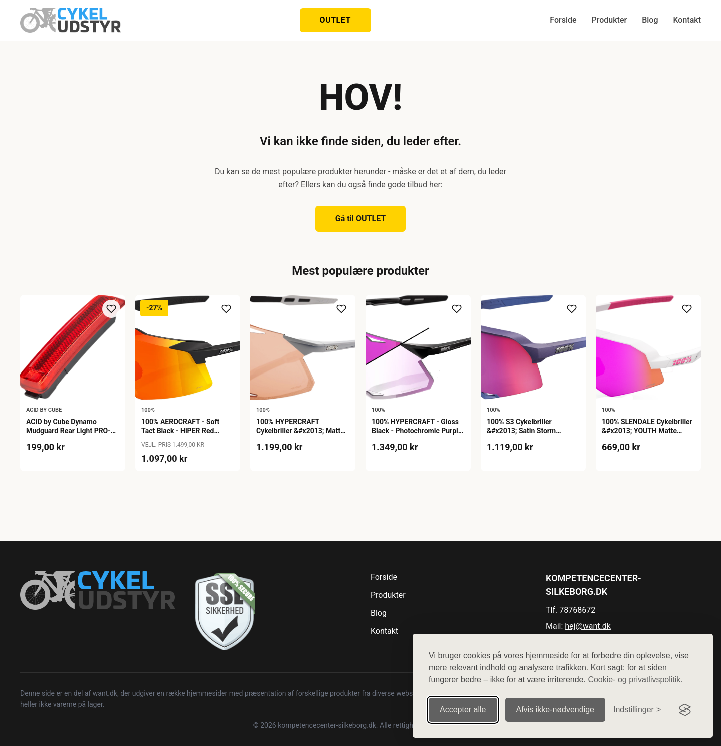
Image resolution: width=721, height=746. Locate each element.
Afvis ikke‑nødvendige (555, 704)
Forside (563, 20)
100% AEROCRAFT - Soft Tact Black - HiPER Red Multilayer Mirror (180, 431)
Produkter (609, 20)
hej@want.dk (588, 626)
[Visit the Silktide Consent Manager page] (685, 704)
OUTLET (335, 20)
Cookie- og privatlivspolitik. (635, 674)
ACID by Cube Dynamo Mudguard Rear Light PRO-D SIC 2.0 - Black (70, 431)
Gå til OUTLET (360, 218)
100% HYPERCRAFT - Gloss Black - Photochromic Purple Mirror (417, 431)
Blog (650, 20)
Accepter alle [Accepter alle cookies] (463, 704)
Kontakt (687, 20)
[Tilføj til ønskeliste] (111, 309)
